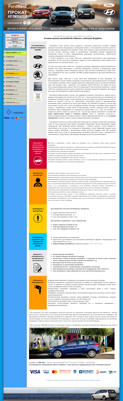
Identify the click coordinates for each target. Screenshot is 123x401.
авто (11, 98)
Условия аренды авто (75, 380)
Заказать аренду (95, 380)
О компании (49, 380)
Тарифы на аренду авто (61, 380)
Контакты (86, 380)
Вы (49, 58)
